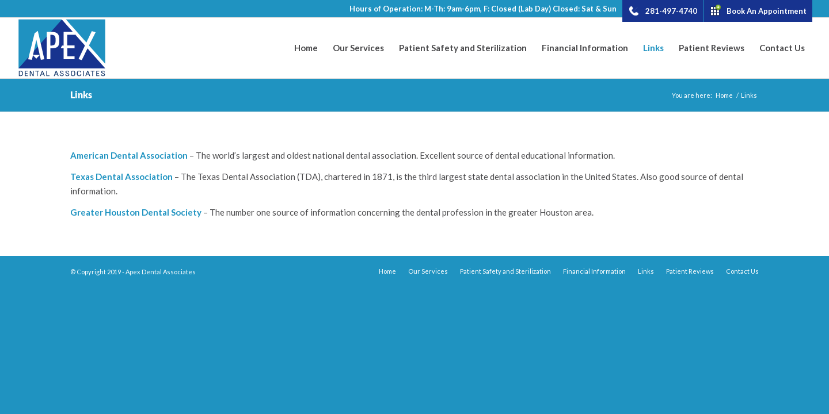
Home (724, 95)
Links (81, 94)
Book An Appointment (767, 10)
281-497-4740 (671, 10)
